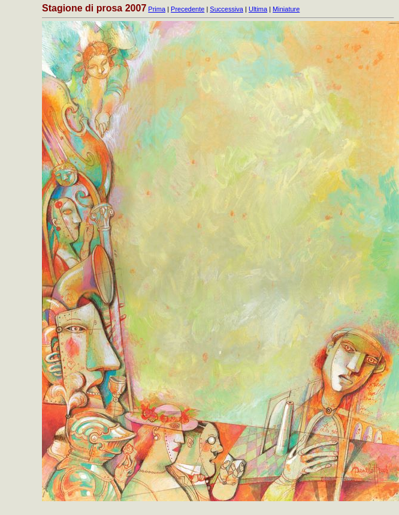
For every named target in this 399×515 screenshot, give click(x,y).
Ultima (258, 9)
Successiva (226, 9)
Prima (156, 9)
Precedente (187, 9)
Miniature (286, 9)
